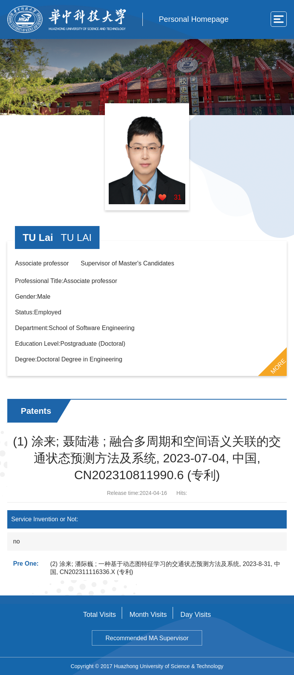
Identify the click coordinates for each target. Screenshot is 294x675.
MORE (278, 366)
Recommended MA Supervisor (147, 638)
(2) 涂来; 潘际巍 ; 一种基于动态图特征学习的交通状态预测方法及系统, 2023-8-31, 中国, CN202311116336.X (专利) (165, 568)
